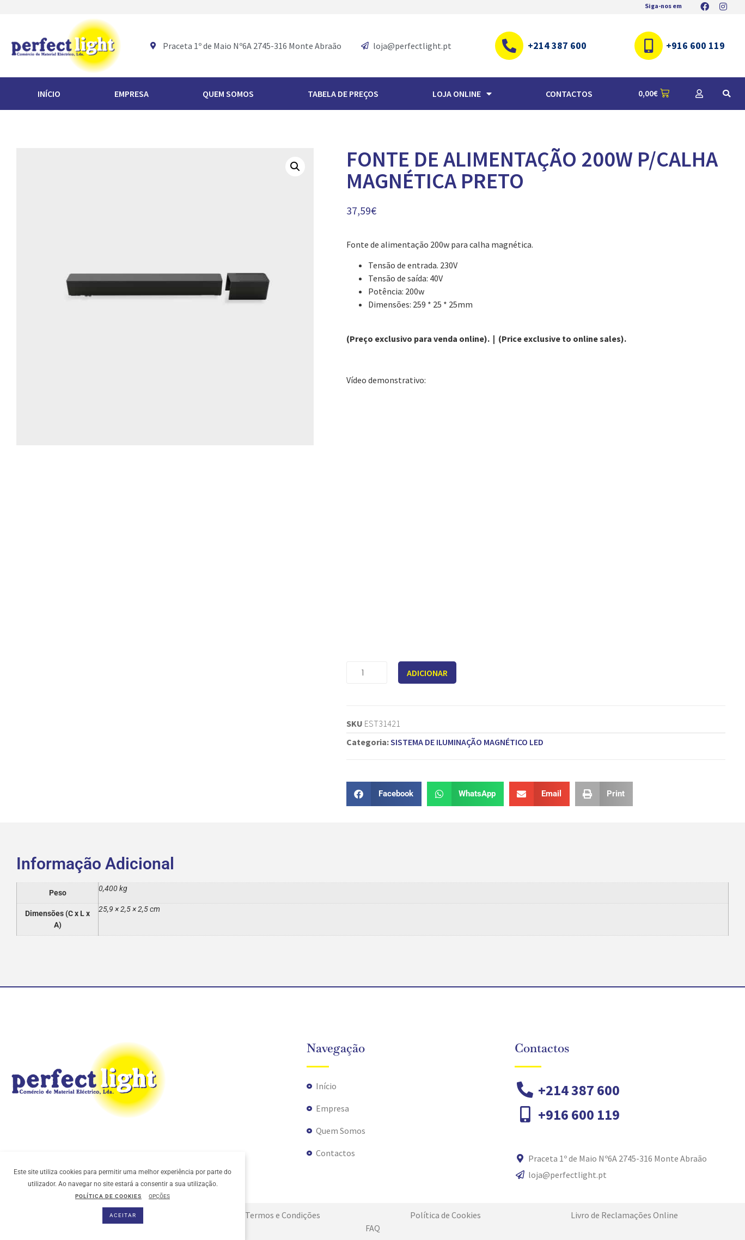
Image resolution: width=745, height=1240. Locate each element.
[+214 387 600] (509, 46)
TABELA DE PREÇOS (343, 93)
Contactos (569, 93)
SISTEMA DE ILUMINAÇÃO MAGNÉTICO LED (467, 741)
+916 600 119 (695, 45)
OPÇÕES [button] (159, 1196)
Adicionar (427, 672)
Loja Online (462, 93)
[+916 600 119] (648, 46)
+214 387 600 (557, 45)
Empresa (131, 93)
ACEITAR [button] (122, 1215)
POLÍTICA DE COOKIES (108, 1196)
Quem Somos (228, 93)
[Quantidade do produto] (366, 672)
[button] (726, 94)
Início (49, 93)
